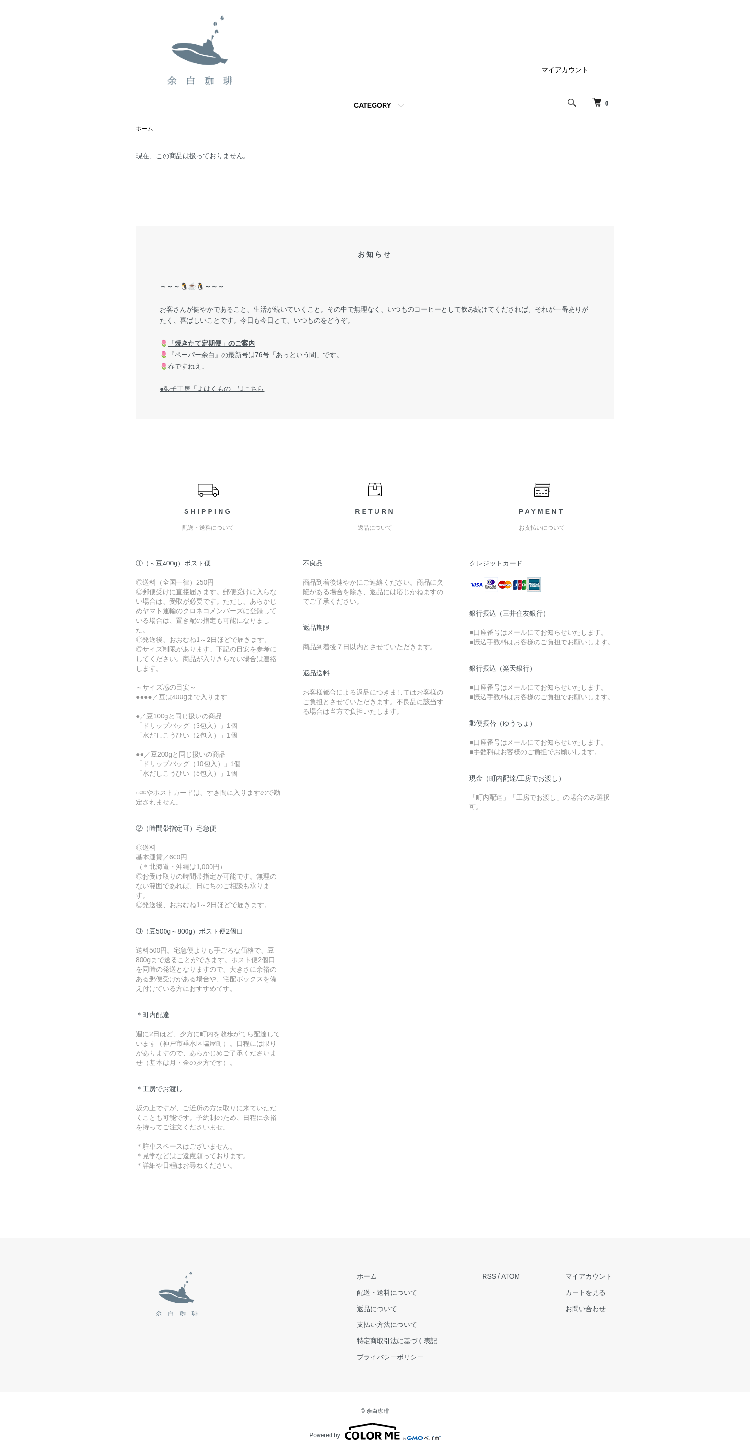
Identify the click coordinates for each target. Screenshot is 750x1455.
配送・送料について (393, 1293)
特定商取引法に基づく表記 (403, 1341)
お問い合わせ (587, 1309)
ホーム (144, 129)
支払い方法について (393, 1325)
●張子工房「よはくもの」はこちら (212, 389)
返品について (383, 1309)
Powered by (374, 1432)
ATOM (515, 1277)
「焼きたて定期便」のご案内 (211, 343)
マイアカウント (564, 70)
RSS (493, 1277)
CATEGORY (372, 105)
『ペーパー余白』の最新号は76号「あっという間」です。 (255, 355)
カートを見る (587, 1293)
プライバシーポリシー (396, 1357)
